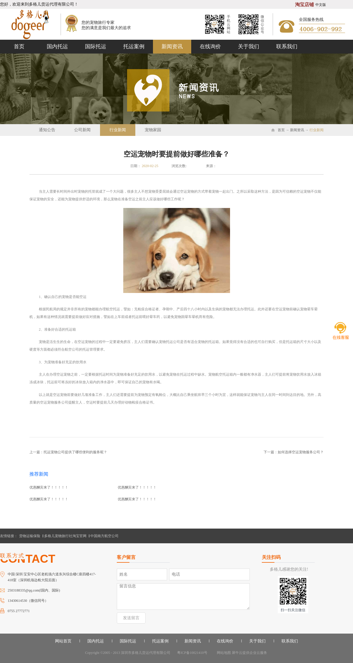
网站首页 (63, 641)
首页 (19, 46)
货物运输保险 (29, 536)
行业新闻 (316, 130)
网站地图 (223, 653)
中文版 (320, 5)
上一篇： (68, 452)
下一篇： (294, 452)
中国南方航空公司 (104, 536)
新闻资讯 (297, 130)
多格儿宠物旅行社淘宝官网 (65, 536)
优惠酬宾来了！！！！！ (48, 487)
